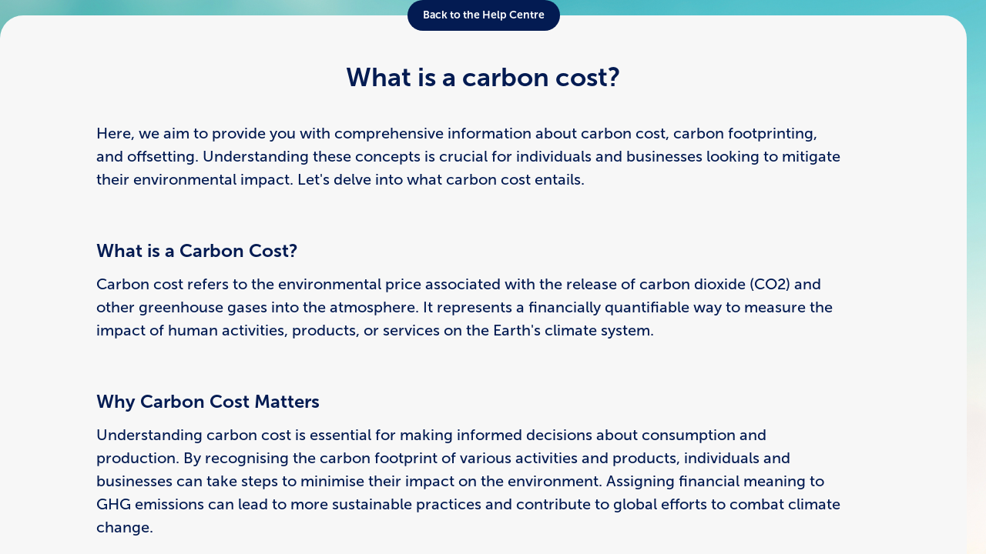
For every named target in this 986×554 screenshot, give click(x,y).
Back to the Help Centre (484, 15)
